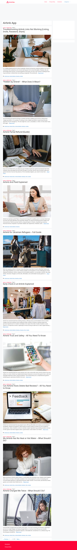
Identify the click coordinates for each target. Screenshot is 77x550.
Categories (68, 2)
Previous (5, 539)
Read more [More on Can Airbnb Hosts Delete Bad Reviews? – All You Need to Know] (45, 429)
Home (45, 1)
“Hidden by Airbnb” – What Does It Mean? (21, 81)
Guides (21, 76)
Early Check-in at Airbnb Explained (18, 284)
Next (18, 539)
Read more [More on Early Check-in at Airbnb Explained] (5, 327)
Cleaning (22, 330)
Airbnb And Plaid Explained (15, 182)
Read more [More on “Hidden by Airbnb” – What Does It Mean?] (11, 123)
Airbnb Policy (12, 126)
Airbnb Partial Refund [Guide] (16, 132)
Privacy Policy (52, 1)
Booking (17, 76)
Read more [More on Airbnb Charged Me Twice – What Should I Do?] (18, 532)
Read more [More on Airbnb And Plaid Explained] (46, 223)
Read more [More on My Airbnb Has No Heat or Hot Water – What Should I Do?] (26, 482)
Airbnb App (8, 27)
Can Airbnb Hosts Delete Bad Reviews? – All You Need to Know (27, 386)
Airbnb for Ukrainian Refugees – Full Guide (22, 232)
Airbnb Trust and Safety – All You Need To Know (24, 335)
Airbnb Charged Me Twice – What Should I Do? (24, 490)
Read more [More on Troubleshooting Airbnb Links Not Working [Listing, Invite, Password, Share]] (40, 73)
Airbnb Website (12, 76)
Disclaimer (59, 1)
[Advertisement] (38, 12)
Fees (27, 176)
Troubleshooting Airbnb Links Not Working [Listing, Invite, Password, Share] (26, 30)
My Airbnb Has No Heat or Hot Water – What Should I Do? (27, 439)
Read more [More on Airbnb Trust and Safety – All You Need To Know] (28, 377)
